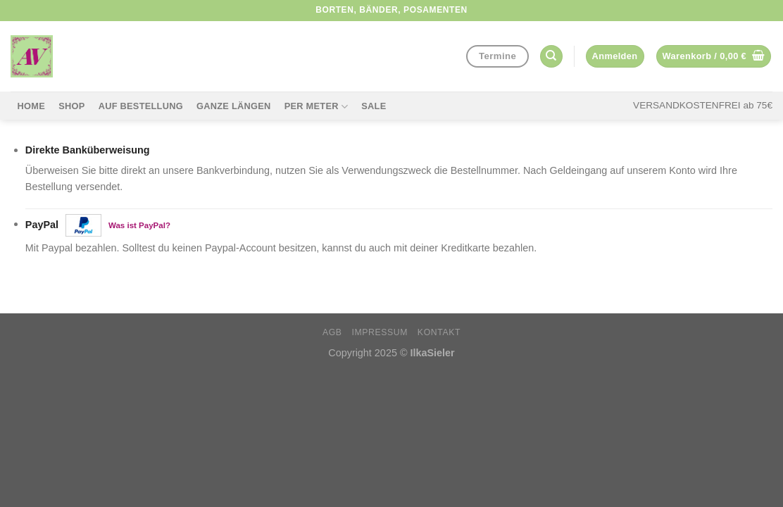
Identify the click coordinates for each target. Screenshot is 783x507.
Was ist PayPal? (139, 224)
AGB (332, 332)
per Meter (316, 106)
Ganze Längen (233, 106)
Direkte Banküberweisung (87, 150)
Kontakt (439, 332)
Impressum (379, 332)
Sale (373, 106)
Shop (71, 106)
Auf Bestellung (141, 106)
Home (31, 106)
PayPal (97, 225)
